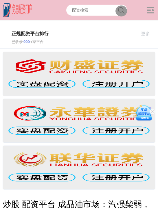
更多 (148, 33)
